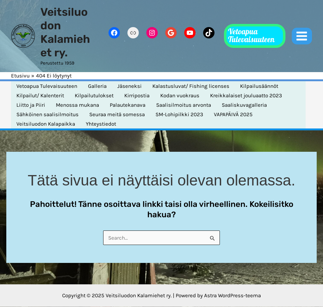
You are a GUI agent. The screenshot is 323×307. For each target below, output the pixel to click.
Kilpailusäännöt (259, 86)
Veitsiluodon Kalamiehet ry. (65, 32)
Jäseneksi (129, 86)
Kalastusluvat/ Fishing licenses (190, 86)
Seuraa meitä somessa (117, 114)
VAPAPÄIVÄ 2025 (233, 114)
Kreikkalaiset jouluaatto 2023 (246, 95)
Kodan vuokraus (179, 95)
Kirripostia (137, 95)
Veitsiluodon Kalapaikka (45, 124)
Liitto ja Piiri (30, 105)
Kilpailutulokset (94, 95)
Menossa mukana (77, 105)
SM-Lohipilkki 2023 (179, 114)
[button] (254, 36)
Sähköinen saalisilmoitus (47, 114)
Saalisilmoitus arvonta (183, 105)
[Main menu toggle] (302, 36)
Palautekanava (127, 105)
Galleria (97, 86)
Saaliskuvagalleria (244, 105)
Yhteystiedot (101, 124)
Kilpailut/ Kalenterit (40, 95)
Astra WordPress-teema (232, 295)
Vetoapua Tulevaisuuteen (46, 86)
